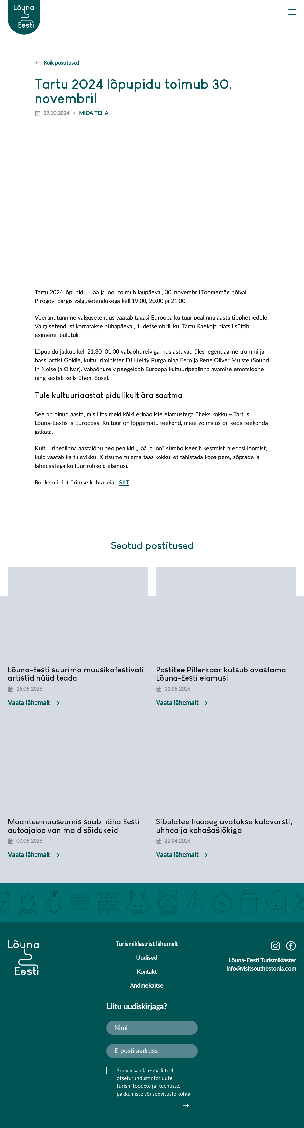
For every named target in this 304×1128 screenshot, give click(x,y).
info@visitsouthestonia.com (261, 969)
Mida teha (93, 113)
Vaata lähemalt (33, 703)
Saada (186, 1105)
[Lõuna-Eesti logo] (24, 10)
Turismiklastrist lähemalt (147, 944)
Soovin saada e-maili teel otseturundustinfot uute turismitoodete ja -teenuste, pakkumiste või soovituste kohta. (154, 1082)
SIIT (124, 483)
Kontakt (147, 972)
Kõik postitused (57, 63)
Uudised (146, 958)
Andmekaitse (146, 986)
